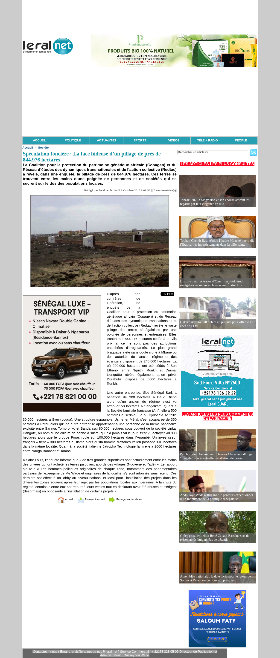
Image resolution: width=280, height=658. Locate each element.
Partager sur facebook (130, 499)
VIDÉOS (173, 140)
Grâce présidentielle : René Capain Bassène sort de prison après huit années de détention (213, 537)
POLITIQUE (73, 140)
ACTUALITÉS (106, 140)
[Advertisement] (140, 102)
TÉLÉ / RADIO (207, 140)
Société (43, 147)
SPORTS (140, 140)
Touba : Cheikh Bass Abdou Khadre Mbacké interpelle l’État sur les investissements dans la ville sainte (215, 242)
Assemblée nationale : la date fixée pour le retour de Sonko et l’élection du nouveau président (213, 578)
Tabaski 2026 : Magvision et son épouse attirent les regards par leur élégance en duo (213, 202)
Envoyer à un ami (88, 499)
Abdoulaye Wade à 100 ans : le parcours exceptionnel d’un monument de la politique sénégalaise (214, 497)
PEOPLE (241, 140)
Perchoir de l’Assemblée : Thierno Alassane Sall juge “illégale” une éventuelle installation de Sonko (214, 456)
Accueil (27, 147)
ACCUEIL (39, 140)
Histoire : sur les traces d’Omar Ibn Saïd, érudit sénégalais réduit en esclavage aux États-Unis (210, 283)
